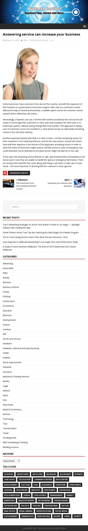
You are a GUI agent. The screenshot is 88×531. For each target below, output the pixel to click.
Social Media (61, 511)
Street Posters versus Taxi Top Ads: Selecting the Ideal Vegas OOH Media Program (41, 232)
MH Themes (61, 528)
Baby (5, 272)
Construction (9, 301)
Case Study (9, 479)
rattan (65, 505)
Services (6, 414)
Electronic (7, 315)
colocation (24, 479)
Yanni (67, 516)
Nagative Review (26, 500)
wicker (57, 516)
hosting (8, 490)
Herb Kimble (75, 485)
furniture (61, 485)
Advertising (8, 263)
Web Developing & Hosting (15, 442)
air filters (37, 474)
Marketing (9, 500)
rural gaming (25, 511)
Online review (61, 500)
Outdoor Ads (10, 505)
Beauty (6, 277)
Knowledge (65, 490)
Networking (44, 500)
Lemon (27, 495)
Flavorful (47, 485)
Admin (25, 40)
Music (5, 395)
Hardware (7, 343)
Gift (4, 334)
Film (36, 485)
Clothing (6, 296)
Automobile (8, 268)
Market (70, 495)
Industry (35, 490)
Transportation (9, 428)
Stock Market (10, 516)
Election (25, 485)
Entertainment (9, 320)
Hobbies (6, 357)
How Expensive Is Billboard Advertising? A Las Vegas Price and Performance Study (40, 242)
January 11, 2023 (12, 40)
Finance (6, 324)
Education (7, 310)
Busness (78, 474)
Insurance (7, 372)
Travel (5, 433)
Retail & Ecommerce (12, 409)
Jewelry (6, 381)
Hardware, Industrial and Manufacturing (21, 348)
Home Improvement (12, 362)
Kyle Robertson (12, 495)
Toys (5, 423)
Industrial (7, 367)
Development (10, 485)
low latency (40, 495)
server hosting (43, 511)
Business (7, 282)
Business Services (40, 40)
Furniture (7, 329)
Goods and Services (12, 338)
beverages (51, 474)
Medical (6, 390)
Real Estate (8, 404)
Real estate (9, 511)
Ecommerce (8, 305)
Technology (8, 419)
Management (56, 495)
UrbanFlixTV (27, 516)
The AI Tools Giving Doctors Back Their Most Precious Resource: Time (35, 237)
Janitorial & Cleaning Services (16, 376)
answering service (19, 173)
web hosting (43, 516)
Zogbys (77, 516)
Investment (49, 490)
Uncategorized (9, 437)
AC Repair (8, 474)
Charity (6, 291)
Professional (51, 505)
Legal (5, 386)
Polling (37, 505)
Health (6, 353)
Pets (5, 400)
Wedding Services (11, 447)
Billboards (65, 474)
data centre (62, 479)
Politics (25, 505)
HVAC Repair (21, 490)
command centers (43, 479)
